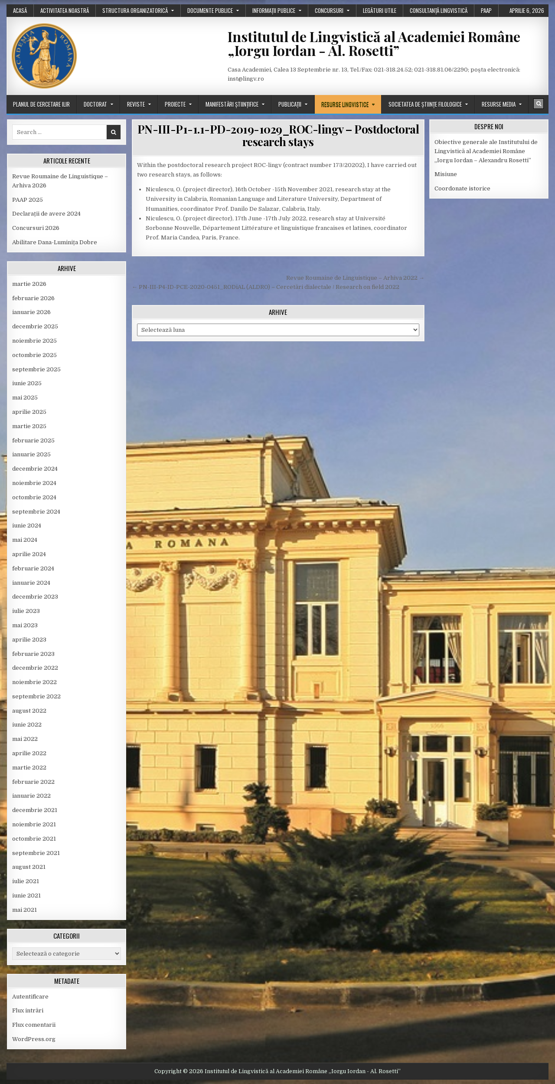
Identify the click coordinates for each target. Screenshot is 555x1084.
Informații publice (273, 10)
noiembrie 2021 (34, 824)
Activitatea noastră (64, 10)
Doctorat (95, 104)
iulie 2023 (26, 611)
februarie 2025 (33, 440)
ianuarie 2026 (31, 312)
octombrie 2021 (34, 838)
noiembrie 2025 (34, 340)
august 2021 (29, 867)
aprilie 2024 (29, 554)
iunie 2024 (26, 525)
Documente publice (210, 10)
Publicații (289, 104)
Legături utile (379, 10)
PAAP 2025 (27, 199)
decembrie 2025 (35, 326)
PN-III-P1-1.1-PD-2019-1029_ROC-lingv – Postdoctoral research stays (278, 135)
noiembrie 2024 (34, 483)
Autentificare (30, 996)
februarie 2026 (33, 298)
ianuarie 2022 (31, 796)
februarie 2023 (33, 654)
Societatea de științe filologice (425, 104)
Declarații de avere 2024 (46, 213)
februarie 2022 (33, 782)
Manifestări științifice (232, 104)
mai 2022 (25, 739)
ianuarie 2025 (31, 454)
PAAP (486, 10)
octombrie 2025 (34, 355)
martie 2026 (29, 284)
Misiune (445, 174)
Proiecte (175, 104)
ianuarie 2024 (31, 583)
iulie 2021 (25, 881)
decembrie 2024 (35, 468)
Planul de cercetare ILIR (41, 104)
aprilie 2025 (29, 412)
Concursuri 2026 (35, 228)
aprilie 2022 (29, 753)
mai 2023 (25, 625)
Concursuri (329, 10)
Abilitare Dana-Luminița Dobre (54, 242)
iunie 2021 (26, 895)
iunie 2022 (27, 724)
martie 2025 (29, 426)
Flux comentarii (34, 1025)
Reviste (136, 104)
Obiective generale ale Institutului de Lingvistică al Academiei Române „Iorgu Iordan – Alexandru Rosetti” (486, 151)
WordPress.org (34, 1039)
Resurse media (499, 104)
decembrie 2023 (35, 596)
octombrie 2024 (34, 497)
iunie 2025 (27, 383)
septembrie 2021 (36, 853)
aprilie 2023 (29, 639)
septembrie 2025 (36, 369)
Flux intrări (27, 1010)
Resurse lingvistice (345, 104)
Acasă (20, 10)
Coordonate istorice (462, 188)
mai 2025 (25, 397)
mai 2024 (24, 540)
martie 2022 (29, 767)
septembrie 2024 (36, 511)
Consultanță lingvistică (438, 10)
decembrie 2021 (34, 810)
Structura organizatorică (135, 10)
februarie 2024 (33, 568)
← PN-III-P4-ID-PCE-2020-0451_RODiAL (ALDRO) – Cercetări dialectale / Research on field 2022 (265, 287)
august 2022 (29, 710)
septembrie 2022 (36, 696)
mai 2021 (24, 910)
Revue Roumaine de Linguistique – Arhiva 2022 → (355, 278)
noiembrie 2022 (34, 682)
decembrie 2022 (35, 668)
